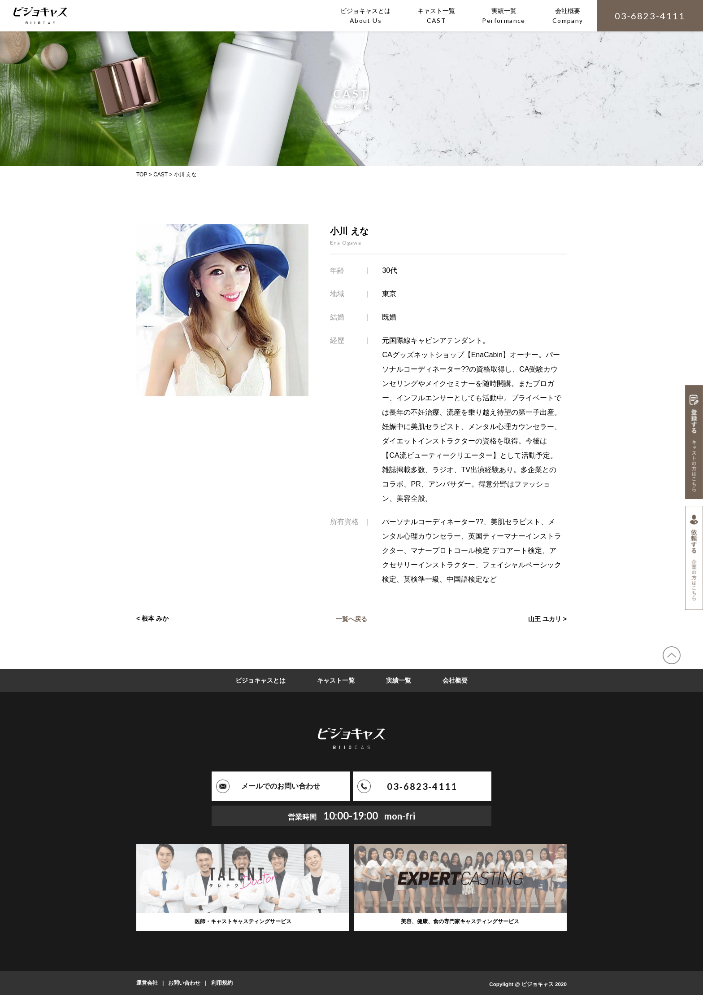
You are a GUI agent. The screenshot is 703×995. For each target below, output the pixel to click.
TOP (141, 174)
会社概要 (455, 680)
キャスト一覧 (336, 680)
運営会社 (147, 983)
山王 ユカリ (544, 618)
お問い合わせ (184, 983)
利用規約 (222, 983)
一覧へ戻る (351, 618)
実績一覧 (398, 680)
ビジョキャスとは (260, 680)
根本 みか (155, 618)
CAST (160, 174)
